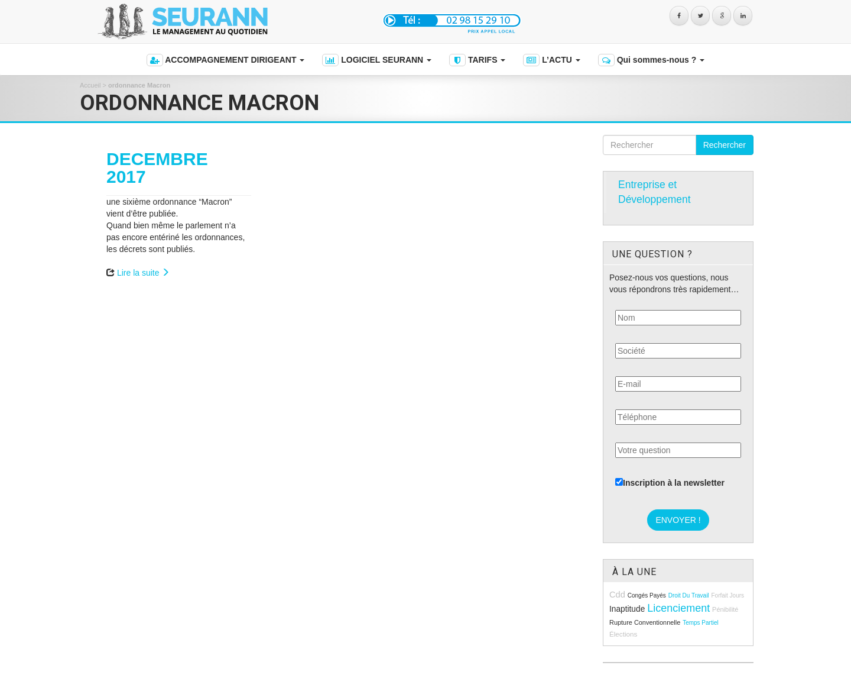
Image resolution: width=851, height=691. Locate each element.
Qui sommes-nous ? (651, 60)
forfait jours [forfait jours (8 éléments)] (727, 595)
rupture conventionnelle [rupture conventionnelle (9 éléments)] (644, 622)
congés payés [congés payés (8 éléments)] (647, 595)
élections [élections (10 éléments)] (623, 634)
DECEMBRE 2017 (157, 167)
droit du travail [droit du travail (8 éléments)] (688, 595)
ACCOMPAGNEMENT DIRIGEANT (225, 60)
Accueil (90, 85)
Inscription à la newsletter (670, 482)
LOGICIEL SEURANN (376, 60)
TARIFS (477, 60)
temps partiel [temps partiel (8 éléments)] (701, 622)
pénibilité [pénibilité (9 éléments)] (725, 609)
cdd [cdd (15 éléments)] (617, 594)
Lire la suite (143, 272)
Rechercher (724, 145)
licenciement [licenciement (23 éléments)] (678, 608)
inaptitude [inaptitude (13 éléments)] (627, 609)
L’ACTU (551, 60)
